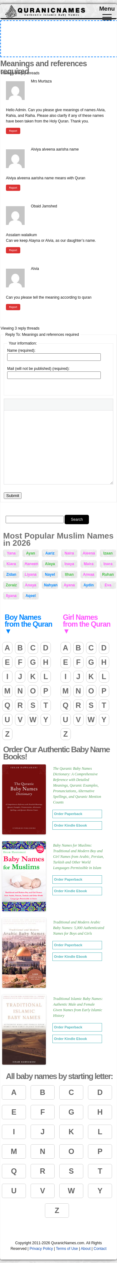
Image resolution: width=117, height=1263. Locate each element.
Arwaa (88, 574)
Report (13, 130)
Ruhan (108, 574)
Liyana (31, 574)
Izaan (108, 553)
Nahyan (50, 585)
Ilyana (11, 596)
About (85, 1248)
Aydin (89, 585)
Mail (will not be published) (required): (38, 368)
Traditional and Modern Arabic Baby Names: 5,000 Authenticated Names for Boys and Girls (78, 928)
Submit (12, 495)
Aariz (49, 553)
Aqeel (31, 596)
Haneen (31, 564)
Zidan (11, 574)
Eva (108, 585)
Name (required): (21, 350)
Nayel (50, 574)
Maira (88, 564)
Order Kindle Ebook (70, 825)
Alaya (50, 564)
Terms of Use (67, 1248)
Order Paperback (68, 814)
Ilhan (69, 574)
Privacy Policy (41, 1248)
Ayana (69, 585)
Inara (108, 564)
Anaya (30, 585)
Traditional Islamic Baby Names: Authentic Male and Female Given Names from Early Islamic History (78, 1007)
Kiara (11, 564)
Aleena (89, 553)
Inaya (69, 564)
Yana (11, 553)
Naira (69, 553)
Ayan (30, 553)
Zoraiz (11, 585)
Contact (100, 1248)
